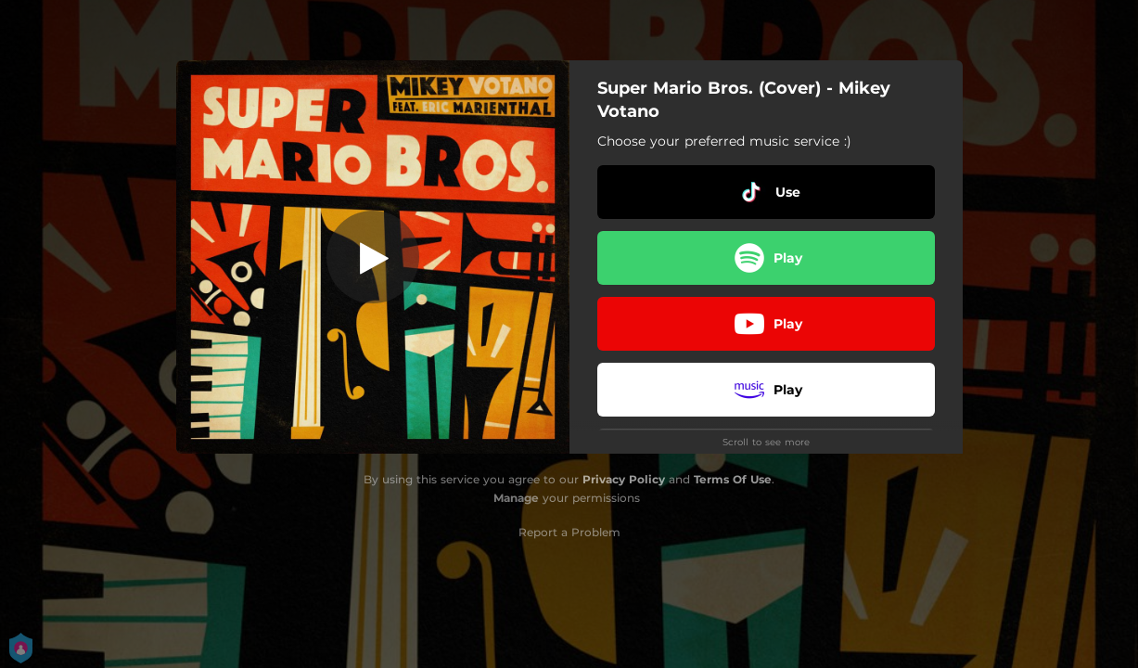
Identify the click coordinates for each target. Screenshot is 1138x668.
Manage (516, 498)
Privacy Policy (623, 479)
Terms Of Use (733, 479)
